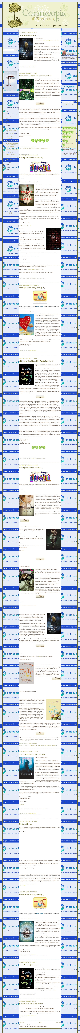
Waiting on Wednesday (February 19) (32, 288)
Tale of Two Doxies (39, 656)
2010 (5, 169)
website (47, 808)
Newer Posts (21, 1022)
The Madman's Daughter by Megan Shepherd (28, 181)
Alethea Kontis (26, 745)
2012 (5, 166)
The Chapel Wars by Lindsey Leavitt (26, 311)
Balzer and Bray (33, 458)
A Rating (10, 212)
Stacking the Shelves (41, 278)
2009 (5, 170)
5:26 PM (28, 1015)
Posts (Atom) (27, 1024)
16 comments (34, 743)
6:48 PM (28, 954)
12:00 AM (29, 350)
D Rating (10, 216)
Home (40, 1022)
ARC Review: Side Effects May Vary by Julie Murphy (36, 361)
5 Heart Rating (26, 148)
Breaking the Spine (39, 306)
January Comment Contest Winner (31, 1004)
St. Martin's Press (45, 148)
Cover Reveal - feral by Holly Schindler (32, 754)
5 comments (33, 350)
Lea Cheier (38, 745)
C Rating (10, 214)
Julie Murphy (39, 458)
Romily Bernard (33, 278)
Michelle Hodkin (44, 745)
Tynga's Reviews (42, 174)
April (7, 125)
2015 (5, 111)
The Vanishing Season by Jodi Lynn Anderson (28, 917)
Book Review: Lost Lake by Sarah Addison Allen (35, 76)
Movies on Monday (10, 152)
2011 (5, 167)
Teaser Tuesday (31, 994)
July (6, 120)
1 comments (33, 813)
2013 (5, 164)
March (7, 127)
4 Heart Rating (26, 458)
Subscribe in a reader (69, 104)
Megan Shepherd (26, 278)
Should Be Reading (46, 40)
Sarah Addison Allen (37, 148)
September (8, 116)
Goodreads (21, 804)
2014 (5, 113)
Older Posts (58, 1022)
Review (30, 148)
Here (70, 53)
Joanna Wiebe (33, 745)
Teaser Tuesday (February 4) (12, 157)
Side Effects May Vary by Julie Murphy (36, 269)
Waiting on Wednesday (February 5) (31, 894)
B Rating (10, 213)
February (7, 128)
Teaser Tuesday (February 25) (29, 35)
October (7, 115)
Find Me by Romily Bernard (25, 225)
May (6, 123)
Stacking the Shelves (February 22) (31, 158)
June (6, 121)
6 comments (33, 954)
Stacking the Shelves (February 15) (31, 468)
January (7, 162)
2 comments (33, 1015)
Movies (24, 885)
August (7, 118)
